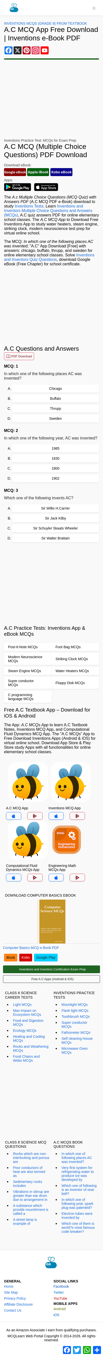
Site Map (11, 1292)
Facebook (61, 1286)
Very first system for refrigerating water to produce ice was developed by (78, 1174)
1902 (55, 478)
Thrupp (55, 409)
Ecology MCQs (24, 1031)
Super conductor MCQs (74, 1025)
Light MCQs (22, 1005)
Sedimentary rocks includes (27, 1184)
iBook (10, 957)
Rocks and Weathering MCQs (30, 1048)
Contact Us (12, 1310)
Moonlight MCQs (75, 1005)
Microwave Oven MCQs (75, 1050)
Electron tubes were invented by (77, 1216)
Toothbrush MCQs (76, 1017)
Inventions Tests (29, 206)
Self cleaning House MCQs (77, 1040)
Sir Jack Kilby (55, 518)
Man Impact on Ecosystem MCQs (27, 1013)
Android (60, 1309)
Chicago (55, 389)
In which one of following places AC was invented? (77, 1158)
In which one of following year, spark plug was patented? (77, 1204)
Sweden (55, 418)
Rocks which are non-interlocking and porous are (31, 1158)
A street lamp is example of (25, 1222)
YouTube (60, 1298)
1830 (55, 458)
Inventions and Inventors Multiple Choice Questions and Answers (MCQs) (48, 210)
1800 (55, 468)
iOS (56, 1315)
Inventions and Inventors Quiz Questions (49, 257)
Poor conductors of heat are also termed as (29, 1172)
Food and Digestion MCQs (28, 1023)
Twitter (59, 1292)
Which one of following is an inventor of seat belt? (79, 1190)
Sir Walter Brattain (55, 538)
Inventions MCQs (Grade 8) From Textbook (45, 23)
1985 (55, 448)
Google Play (45, 957)
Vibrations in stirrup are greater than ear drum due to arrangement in (31, 1196)
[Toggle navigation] (94, 7)
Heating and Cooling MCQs (29, 1039)
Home (8, 1286)
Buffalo (55, 399)
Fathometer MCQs (76, 1033)
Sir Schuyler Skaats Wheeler (55, 528)
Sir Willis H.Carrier (55, 508)
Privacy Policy (15, 1298)
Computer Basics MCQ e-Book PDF (31, 948)
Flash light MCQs (75, 1011)
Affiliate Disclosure (18, 1304)
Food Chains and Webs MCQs (26, 1058)
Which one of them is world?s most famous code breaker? (78, 1228)
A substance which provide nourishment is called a (30, 1210)
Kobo (26, 957)
